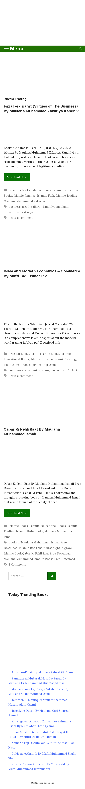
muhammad (12, 212)
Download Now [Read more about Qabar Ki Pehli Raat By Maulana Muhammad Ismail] (17, 513)
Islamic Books (41, 190)
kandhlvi (49, 207)
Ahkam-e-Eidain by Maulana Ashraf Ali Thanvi (43, 672)
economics (32, 370)
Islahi (34, 354)
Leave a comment (21, 218)
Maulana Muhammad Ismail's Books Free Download (39, 559)
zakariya (27, 212)
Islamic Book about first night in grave (45, 548)
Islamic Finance (25, 196)
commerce (16, 370)
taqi (74, 370)
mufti (66, 370)
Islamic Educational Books (47, 526)
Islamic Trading (66, 196)
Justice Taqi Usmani (45, 365)
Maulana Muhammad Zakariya (24, 201)
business (15, 207)
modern (55, 370)
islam (45, 370)
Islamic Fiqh (45, 196)
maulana (62, 207)
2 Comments (17, 565)
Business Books (19, 190)
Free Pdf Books (19, 354)
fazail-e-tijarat (31, 207)
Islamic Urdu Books (17, 365)
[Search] (51, 576)
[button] (80, 49)
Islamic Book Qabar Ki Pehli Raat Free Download (37, 554)
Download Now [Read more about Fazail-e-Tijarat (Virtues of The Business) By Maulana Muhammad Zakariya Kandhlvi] (17, 177)
